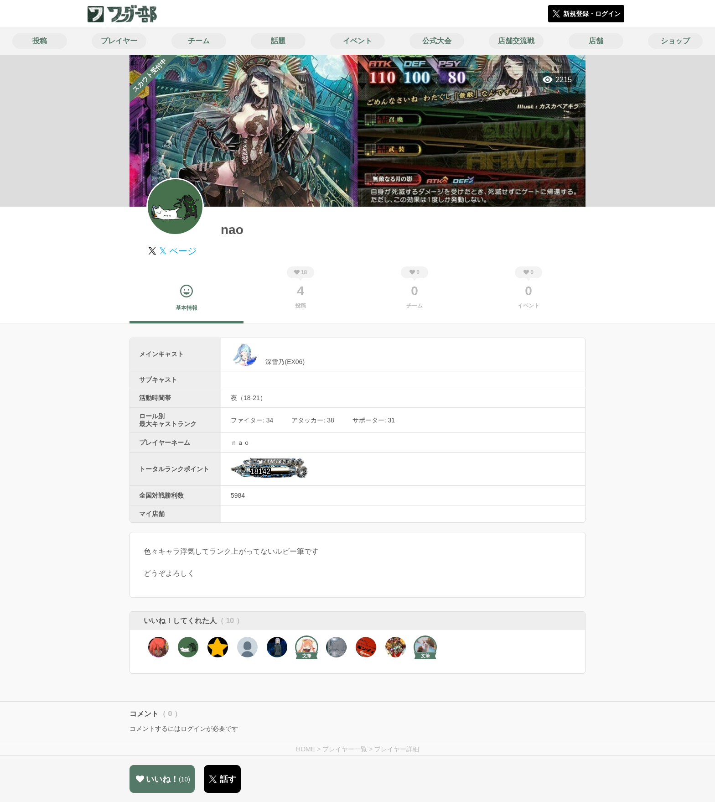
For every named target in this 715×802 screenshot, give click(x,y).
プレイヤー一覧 (344, 749)
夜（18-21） (248, 397)
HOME (305, 749)
